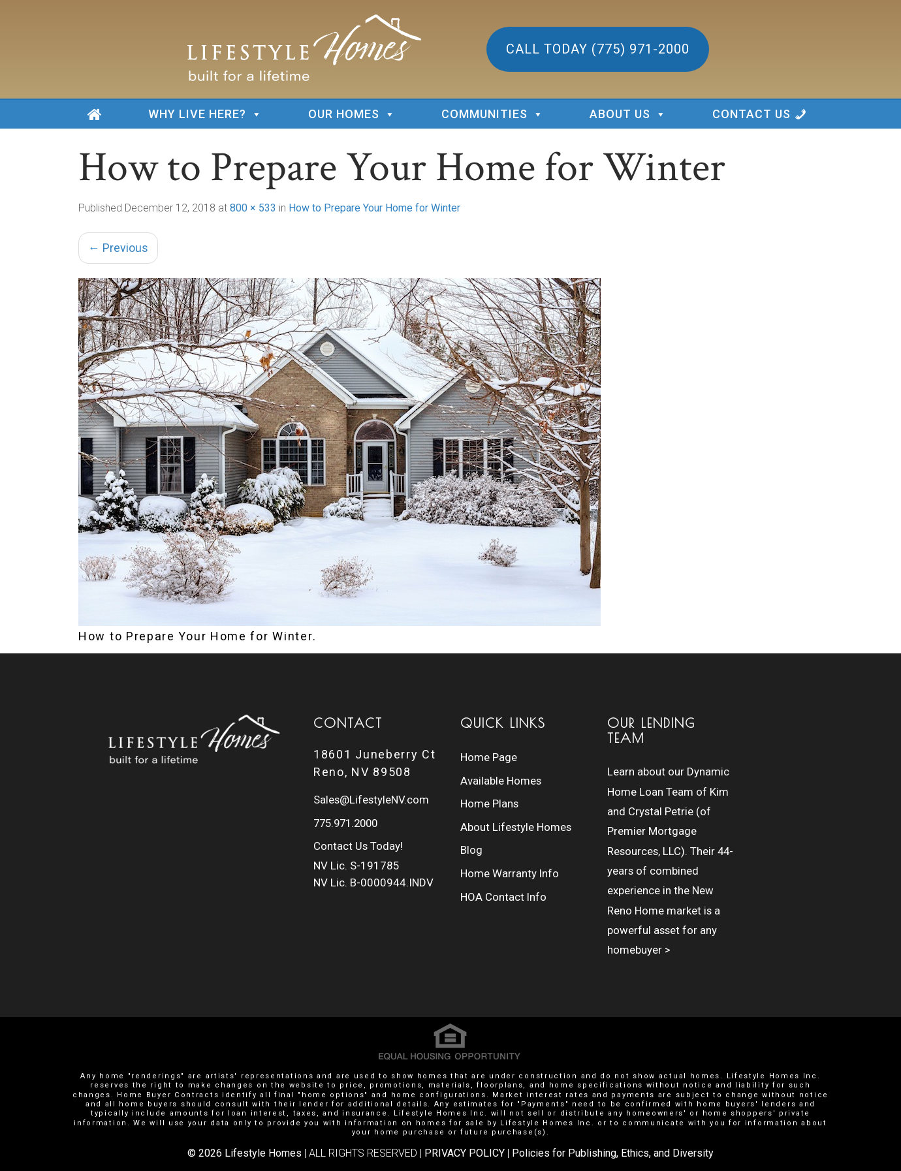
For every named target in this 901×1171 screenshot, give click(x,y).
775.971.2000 (348, 817)
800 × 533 (253, 208)
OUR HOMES (352, 114)
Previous (118, 248)
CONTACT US (751, 114)
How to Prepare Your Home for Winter (374, 208)
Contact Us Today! (358, 838)
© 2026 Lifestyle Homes (244, 1152)
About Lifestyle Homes (516, 815)
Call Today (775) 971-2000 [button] (597, 49)
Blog (471, 835)
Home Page (488, 755)
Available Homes (501, 775)
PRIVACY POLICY (464, 1152)
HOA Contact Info (503, 875)
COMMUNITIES (492, 114)
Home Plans (489, 795)
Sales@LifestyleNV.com (371, 798)
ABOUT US (628, 114)
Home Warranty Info (510, 855)
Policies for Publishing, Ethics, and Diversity (613, 1152)
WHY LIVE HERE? (205, 114)
